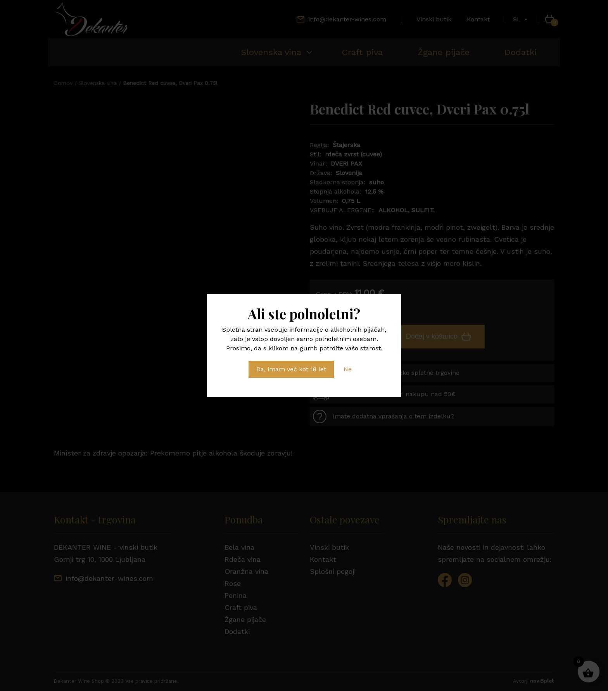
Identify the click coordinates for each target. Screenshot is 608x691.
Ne (348, 369)
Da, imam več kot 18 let (291, 369)
